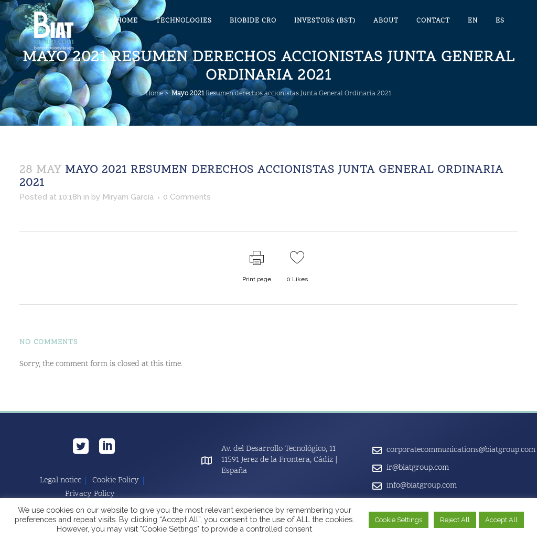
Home (154, 93)
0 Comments (187, 197)
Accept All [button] (501, 520)
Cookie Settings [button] (398, 520)
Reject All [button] (455, 520)
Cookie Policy (115, 481)
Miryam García (128, 197)
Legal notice (60, 481)
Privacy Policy (90, 494)
